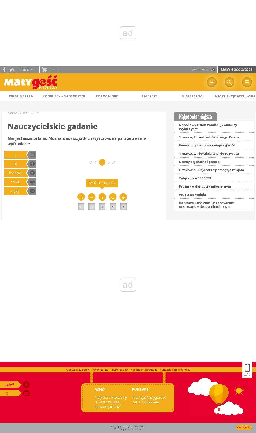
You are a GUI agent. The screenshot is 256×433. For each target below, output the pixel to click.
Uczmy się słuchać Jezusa (199, 162)
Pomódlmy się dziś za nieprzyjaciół (207, 145)
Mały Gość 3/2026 (236, 69)
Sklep (55, 69)
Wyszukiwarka (229, 82)
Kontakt (27, 69)
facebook (4, 69)
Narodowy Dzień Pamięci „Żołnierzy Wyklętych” (208, 127)
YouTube (12, 69)
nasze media (201, 69)
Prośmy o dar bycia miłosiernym (205, 186)
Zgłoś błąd (244, 427)
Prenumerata (100, 369)
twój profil (212, 82)
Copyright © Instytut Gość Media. (128, 426)
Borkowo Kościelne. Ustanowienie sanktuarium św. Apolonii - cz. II (206, 205)
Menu (247, 82)
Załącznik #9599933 (195, 178)
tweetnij (15, 173)
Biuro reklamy (120, 369)
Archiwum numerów (78, 369)
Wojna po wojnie (192, 194)
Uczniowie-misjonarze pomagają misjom (211, 170)
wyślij (15, 191)
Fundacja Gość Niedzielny (175, 369)
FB (15, 164)
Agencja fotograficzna (144, 369)
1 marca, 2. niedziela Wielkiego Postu (209, 137)
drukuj (15, 182)
